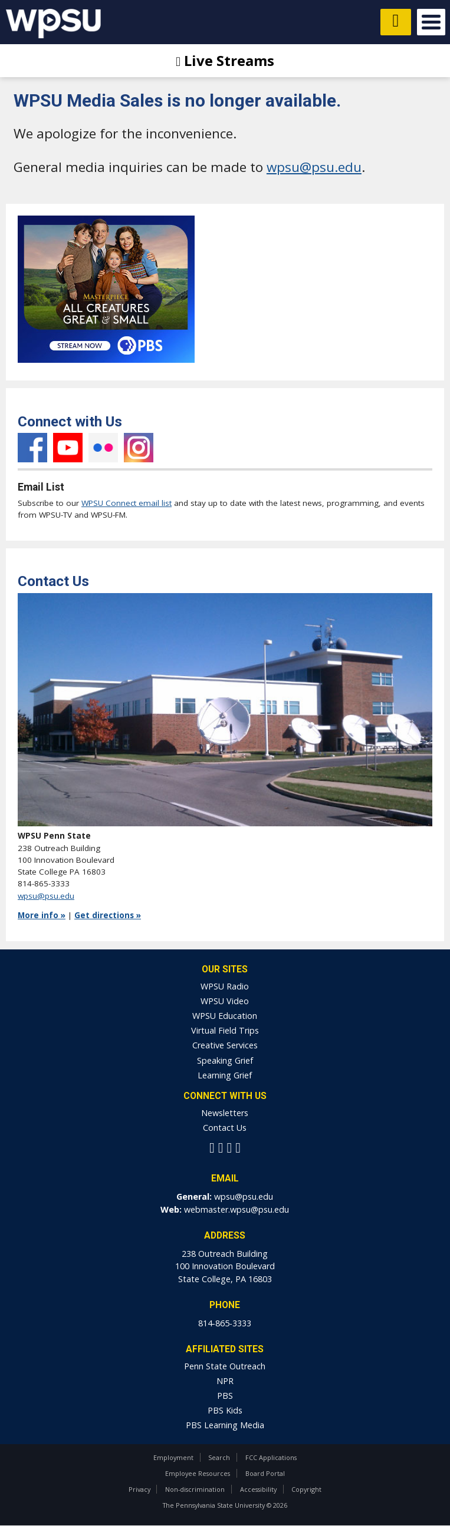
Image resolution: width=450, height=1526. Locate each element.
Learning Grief (225, 1075)
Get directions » (107, 915)
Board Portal (265, 1473)
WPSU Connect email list (126, 503)
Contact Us (225, 1127)
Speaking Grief (225, 1060)
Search (219, 1457)
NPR (225, 1380)
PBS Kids (225, 1410)
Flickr (103, 447)
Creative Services (225, 1045)
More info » (41, 915)
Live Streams (225, 60)
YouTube (68, 447)
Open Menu (431, 22)
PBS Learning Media (225, 1425)
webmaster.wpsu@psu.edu (236, 1209)
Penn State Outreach (224, 1366)
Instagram (138, 447)
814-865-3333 (224, 1323)
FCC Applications (271, 1457)
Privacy (139, 1489)
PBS (225, 1395)
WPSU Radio (225, 986)
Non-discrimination (195, 1489)
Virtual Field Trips (225, 1030)
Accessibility (258, 1489)
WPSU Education (224, 1015)
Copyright (306, 1489)
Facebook (32, 447)
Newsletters (224, 1112)
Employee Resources (197, 1473)
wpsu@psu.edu (314, 167)
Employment (173, 1457)
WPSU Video (225, 1001)
